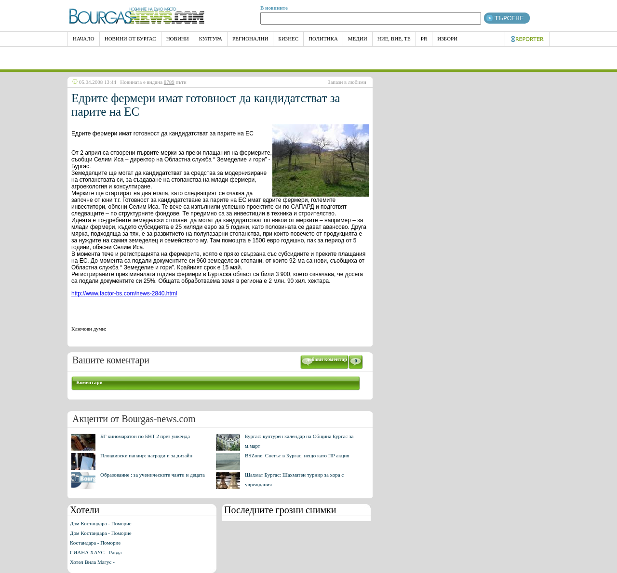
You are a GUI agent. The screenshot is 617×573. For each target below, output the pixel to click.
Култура (210, 38)
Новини (177, 38)
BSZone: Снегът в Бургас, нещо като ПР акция (297, 455)
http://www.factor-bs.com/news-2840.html (124, 293)
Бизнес (288, 38)
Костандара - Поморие (95, 543)
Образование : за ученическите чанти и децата (152, 475)
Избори (447, 38)
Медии (357, 38)
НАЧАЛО (83, 38)
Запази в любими (347, 82)
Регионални (250, 38)
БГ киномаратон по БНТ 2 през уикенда (145, 436)
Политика (323, 38)
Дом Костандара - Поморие (101, 523)
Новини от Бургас (130, 38)
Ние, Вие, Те (394, 38)
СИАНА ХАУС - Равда (95, 552)
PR (424, 38)
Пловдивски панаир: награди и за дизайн (146, 455)
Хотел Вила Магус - (92, 562)
